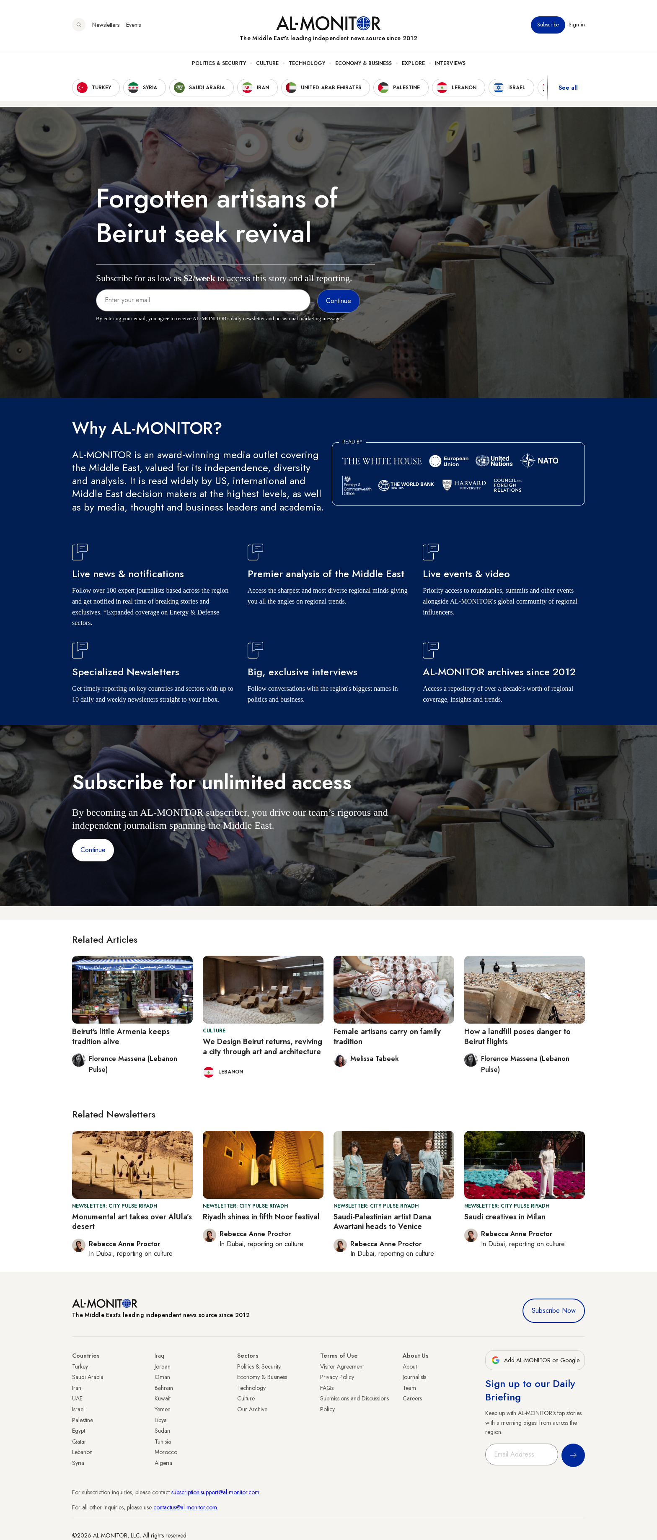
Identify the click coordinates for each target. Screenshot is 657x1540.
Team (409, 1388)
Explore (413, 63)
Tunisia (163, 1441)
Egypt (78, 1430)
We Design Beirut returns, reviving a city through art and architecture (262, 1046)
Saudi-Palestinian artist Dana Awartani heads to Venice (382, 1221)
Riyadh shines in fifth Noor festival (261, 1216)
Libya (161, 1420)
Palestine (82, 1420)
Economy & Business (363, 63)
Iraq (159, 1355)
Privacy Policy (337, 1377)
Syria (78, 1463)
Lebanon (82, 1452)
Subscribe (548, 25)
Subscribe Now (554, 1310)
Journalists (414, 1377)
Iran (76, 1388)
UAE (77, 1398)
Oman (162, 1377)
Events (133, 25)
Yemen (163, 1409)
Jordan (163, 1366)
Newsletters (105, 25)
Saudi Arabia (87, 1377)
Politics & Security (219, 63)
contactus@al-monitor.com (185, 1507)
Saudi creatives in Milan (505, 1216)
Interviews (450, 63)
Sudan (162, 1430)
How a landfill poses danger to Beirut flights (517, 1036)
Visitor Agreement (342, 1366)
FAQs (327, 1388)
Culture (267, 63)
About (410, 1366)
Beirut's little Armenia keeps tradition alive (121, 1036)
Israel (78, 1409)
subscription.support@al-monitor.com (215, 1492)
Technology (307, 63)
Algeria (163, 1463)
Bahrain (164, 1388)
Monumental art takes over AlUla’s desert (132, 1221)
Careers (412, 1398)
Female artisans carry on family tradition (387, 1036)
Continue (93, 850)
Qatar (79, 1441)
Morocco (166, 1452)
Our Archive (252, 1409)
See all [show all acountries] (568, 87)
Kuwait (163, 1398)
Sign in (577, 25)
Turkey (80, 1366)
